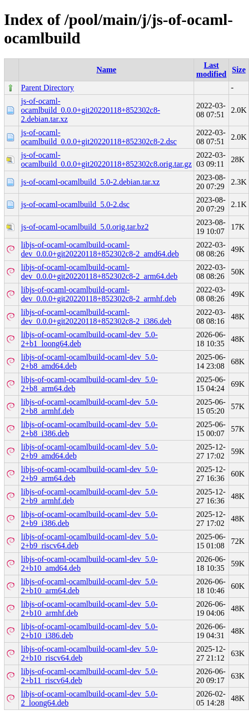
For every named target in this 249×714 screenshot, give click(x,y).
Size (239, 69)
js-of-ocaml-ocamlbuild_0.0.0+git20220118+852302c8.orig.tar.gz (106, 159)
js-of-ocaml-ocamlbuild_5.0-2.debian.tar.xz (90, 182)
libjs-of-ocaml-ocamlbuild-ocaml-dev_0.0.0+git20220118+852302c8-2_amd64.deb (100, 249)
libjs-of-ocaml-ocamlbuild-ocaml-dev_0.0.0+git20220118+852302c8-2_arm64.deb (99, 271)
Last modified (211, 69)
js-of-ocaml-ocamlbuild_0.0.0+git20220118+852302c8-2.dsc (99, 137)
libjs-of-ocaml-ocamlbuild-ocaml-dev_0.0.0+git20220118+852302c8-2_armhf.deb (98, 294)
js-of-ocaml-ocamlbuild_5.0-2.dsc (75, 204)
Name (106, 69)
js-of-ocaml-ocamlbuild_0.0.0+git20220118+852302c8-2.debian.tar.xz (90, 110)
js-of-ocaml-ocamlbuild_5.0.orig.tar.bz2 (85, 227)
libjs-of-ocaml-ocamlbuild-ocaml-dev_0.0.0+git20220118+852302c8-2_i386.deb (96, 316)
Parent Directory (47, 87)
